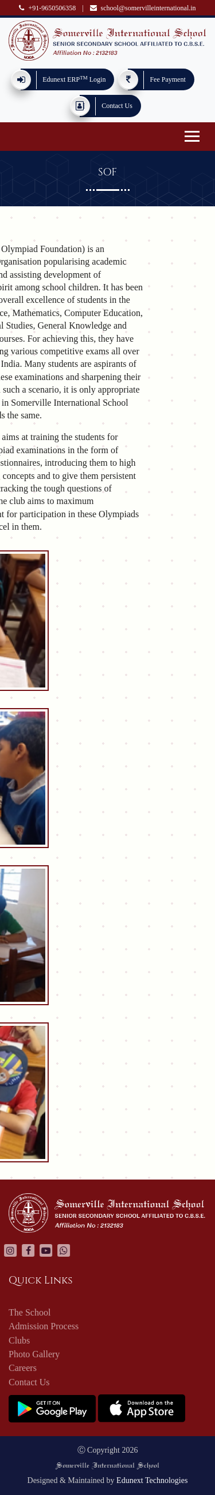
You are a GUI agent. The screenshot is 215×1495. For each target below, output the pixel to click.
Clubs (19, 1343)
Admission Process (44, 1329)
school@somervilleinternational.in (143, 8)
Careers (23, 1371)
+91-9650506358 (47, 8)
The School (29, 1315)
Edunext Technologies (151, 1480)
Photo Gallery (34, 1357)
